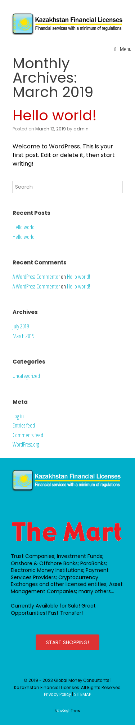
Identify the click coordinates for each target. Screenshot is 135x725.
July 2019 (21, 326)
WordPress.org (26, 444)
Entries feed (24, 425)
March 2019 (23, 336)
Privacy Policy (57, 694)
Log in (18, 416)
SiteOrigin (63, 711)
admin (81, 129)
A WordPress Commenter (36, 277)
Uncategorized (26, 376)
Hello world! (55, 115)
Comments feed (28, 435)
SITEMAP (82, 694)
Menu (122, 49)
